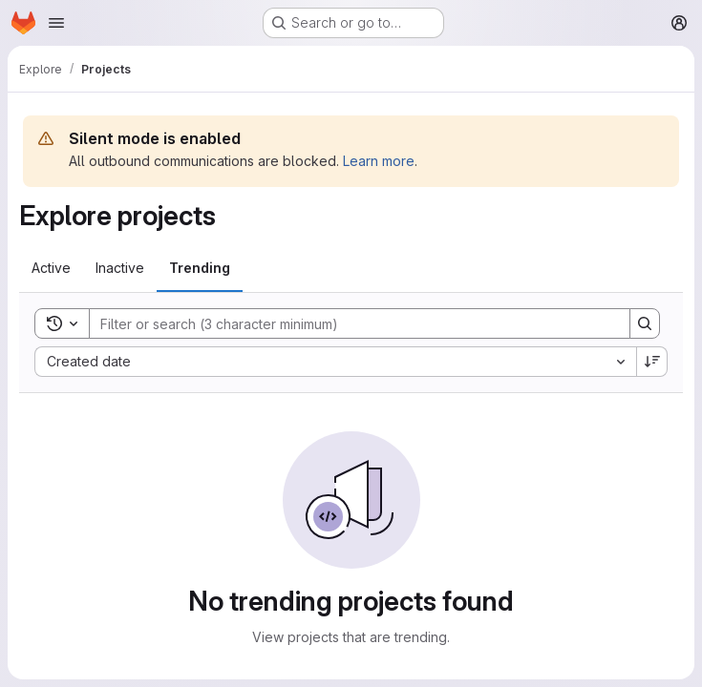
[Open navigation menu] (56, 23)
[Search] (350, 323)
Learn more (379, 161)
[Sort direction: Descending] (652, 361)
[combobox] (335, 361)
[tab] (51, 268)
